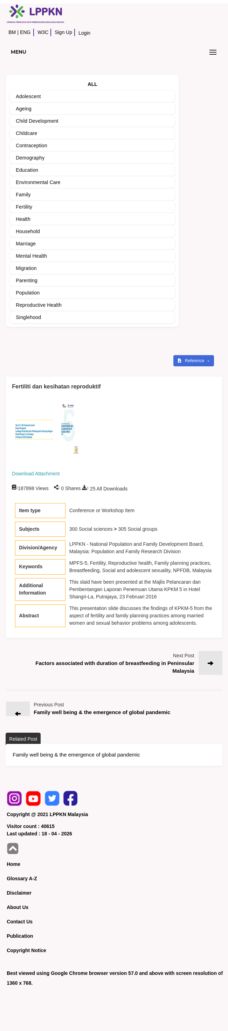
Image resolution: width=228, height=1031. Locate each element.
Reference (192, 360)
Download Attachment (36, 473)
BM (12, 32)
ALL (92, 84)
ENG (25, 32)
